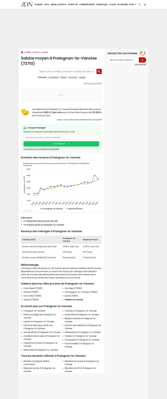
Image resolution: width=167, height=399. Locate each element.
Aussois (82, 77)
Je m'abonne (59, 144)
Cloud (112, 4)
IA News (39, 4)
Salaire (28, 52)
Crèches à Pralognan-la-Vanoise (81, 311)
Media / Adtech (58, 4)
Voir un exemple (140, 64)
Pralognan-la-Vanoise (34, 311)
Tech (46, 4)
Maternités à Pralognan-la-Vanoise (82, 314)
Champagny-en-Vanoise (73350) (81, 292)
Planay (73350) (30, 292)
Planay (63, 77)
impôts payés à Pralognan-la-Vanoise (45, 225)
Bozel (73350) (71, 296)
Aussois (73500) (31, 299)
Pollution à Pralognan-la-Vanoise (81, 336)
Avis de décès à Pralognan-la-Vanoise (41, 332)
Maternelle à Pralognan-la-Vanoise (40, 350)
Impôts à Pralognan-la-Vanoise (38, 321)
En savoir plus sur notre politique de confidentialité (41, 149)
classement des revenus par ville (42, 221)
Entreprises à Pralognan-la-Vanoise (82, 340)
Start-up (73, 4)
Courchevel (53, 77)
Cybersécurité (87, 4)
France (37, 52)
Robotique (102, 4)
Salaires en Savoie (74, 299)
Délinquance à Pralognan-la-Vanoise (82, 332)
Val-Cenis (72, 77)
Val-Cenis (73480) (32, 296)
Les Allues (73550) (73, 288)
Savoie (45, 52)
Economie (122, 4)
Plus (132, 4)
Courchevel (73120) (32, 288)
